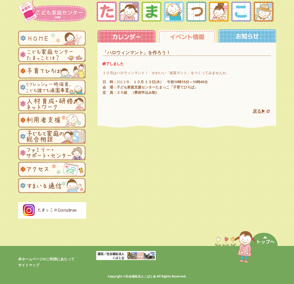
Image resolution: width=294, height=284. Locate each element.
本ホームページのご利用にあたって (46, 259)
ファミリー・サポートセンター (52, 152)
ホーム (52, 38)
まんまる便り (52, 185)
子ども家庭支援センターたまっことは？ (52, 54)
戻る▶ (259, 111)
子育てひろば (52, 70)
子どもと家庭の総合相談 (52, 136)
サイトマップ (28, 265)
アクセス (52, 169)
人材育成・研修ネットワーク (52, 103)
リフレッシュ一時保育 (52, 87)
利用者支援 (52, 120)
